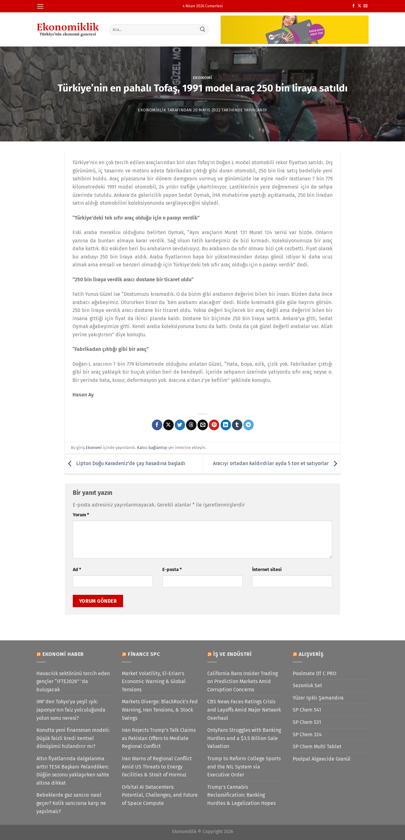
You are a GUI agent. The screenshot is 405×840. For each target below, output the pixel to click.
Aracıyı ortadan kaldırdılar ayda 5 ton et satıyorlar (276, 463)
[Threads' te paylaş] (191, 425)
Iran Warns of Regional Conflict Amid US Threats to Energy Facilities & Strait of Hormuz (157, 767)
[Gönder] (202, 29)
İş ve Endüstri (232, 654)
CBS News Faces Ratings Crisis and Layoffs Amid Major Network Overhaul (244, 710)
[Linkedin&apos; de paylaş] (226, 425)
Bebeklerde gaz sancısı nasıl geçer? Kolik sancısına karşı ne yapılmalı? (71, 803)
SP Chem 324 (307, 734)
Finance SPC (144, 654)
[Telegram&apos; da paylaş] (248, 425)
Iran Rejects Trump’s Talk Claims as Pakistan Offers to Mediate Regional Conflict (159, 738)
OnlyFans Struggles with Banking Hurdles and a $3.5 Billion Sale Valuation (244, 738)
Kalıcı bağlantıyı (152, 447)
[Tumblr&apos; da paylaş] (237, 425)
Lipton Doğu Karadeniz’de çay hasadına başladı (125, 463)
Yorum (81, 515)
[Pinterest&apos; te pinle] (214, 425)
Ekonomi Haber (63, 654)
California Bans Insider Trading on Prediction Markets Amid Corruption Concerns (242, 681)
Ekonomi (202, 77)
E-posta (172, 569)
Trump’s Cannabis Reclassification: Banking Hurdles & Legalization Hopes (241, 795)
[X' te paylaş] (168, 425)
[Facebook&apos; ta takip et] (353, 6)
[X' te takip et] (359, 6)
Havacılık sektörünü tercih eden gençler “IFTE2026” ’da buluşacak (73, 681)
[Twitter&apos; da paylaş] (180, 425)
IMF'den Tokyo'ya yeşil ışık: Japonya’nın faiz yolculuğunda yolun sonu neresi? (70, 710)
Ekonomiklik (152, 110)
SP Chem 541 (307, 710)
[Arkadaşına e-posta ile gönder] (202, 425)
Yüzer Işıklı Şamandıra (318, 698)
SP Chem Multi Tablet (317, 747)
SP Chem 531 (307, 722)
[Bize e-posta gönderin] (365, 6)
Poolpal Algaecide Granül (322, 759)
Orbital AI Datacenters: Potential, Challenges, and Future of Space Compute (160, 795)
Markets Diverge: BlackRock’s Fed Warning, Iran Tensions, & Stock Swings (160, 710)
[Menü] (40, 6)
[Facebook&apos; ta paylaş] (157, 425)
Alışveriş (311, 654)
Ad (77, 569)
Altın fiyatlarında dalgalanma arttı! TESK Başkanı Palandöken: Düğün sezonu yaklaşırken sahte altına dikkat (72, 771)
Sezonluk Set (307, 685)
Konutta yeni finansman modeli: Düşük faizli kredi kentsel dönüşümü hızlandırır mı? (73, 738)
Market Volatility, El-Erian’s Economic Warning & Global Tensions (154, 681)
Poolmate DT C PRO (314, 673)
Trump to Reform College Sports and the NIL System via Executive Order (244, 767)
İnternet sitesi (267, 569)
